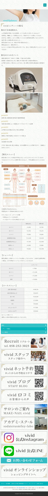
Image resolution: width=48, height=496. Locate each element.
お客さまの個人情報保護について (19, 483)
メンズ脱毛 (5, 332)
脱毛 (3, 325)
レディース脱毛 (6, 329)
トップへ (8, 5)
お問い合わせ (40, 483)
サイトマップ (32, 483)
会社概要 (8, 483)
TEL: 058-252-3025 (21, 487)
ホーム (2, 483)
